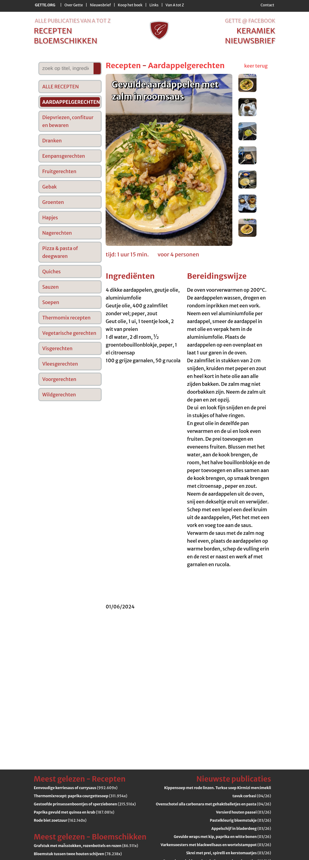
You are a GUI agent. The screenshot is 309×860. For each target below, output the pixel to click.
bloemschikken (65, 41)
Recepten (123, 65)
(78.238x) (78, 854)
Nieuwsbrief (100, 5)
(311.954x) (80, 796)
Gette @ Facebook (250, 20)
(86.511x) (86, 845)
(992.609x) (75, 787)
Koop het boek (130, 5)
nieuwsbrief (250, 41)
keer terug (256, 66)
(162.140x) (60, 820)
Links (153, 5)
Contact (267, 5)
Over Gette (73, 5)
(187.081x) (74, 812)
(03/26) (243, 812)
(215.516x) (85, 804)
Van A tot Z (175, 5)
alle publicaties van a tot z (72, 20)
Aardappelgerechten (186, 65)
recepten (53, 31)
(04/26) (213, 804)
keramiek (256, 31)
